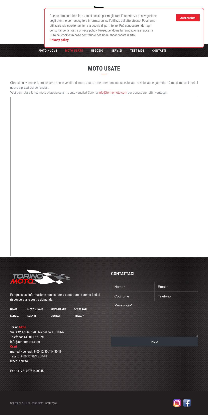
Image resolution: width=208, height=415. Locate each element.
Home (13, 309)
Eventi (31, 315)
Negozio (97, 50)
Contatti (159, 50)
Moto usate (74, 50)
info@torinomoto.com (113, 92)
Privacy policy (59, 40)
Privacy (79, 315)
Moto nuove (48, 50)
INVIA (154, 342)
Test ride (137, 50)
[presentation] (154, 356)
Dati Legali (51, 402)
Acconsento (187, 18)
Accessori (80, 309)
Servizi (116, 50)
